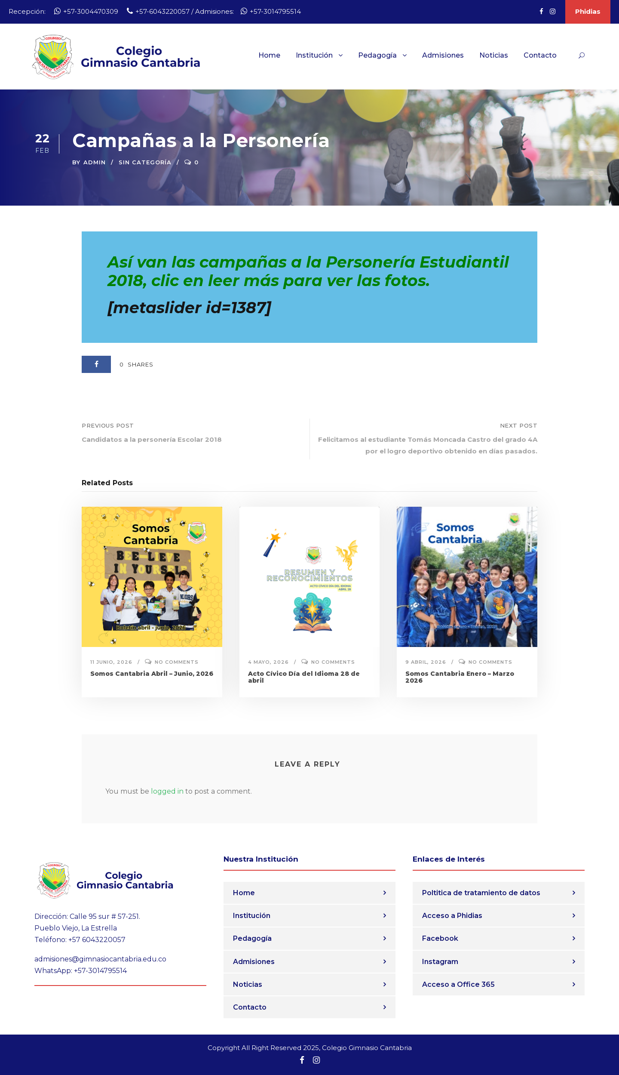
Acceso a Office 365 (458, 984)
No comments (177, 662)
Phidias (588, 11)
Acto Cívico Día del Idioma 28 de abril (304, 677)
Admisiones (443, 55)
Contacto (540, 55)
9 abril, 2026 (425, 662)
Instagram (440, 962)
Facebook (440, 938)
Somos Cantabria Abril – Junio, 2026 (151, 674)
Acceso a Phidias (452, 916)
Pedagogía (377, 55)
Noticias (493, 55)
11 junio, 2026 (111, 662)
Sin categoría (145, 162)
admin (94, 162)
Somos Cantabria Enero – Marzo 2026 (459, 677)
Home (269, 55)
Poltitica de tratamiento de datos (481, 893)
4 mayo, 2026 (268, 662)
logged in (167, 791)
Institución (314, 55)
